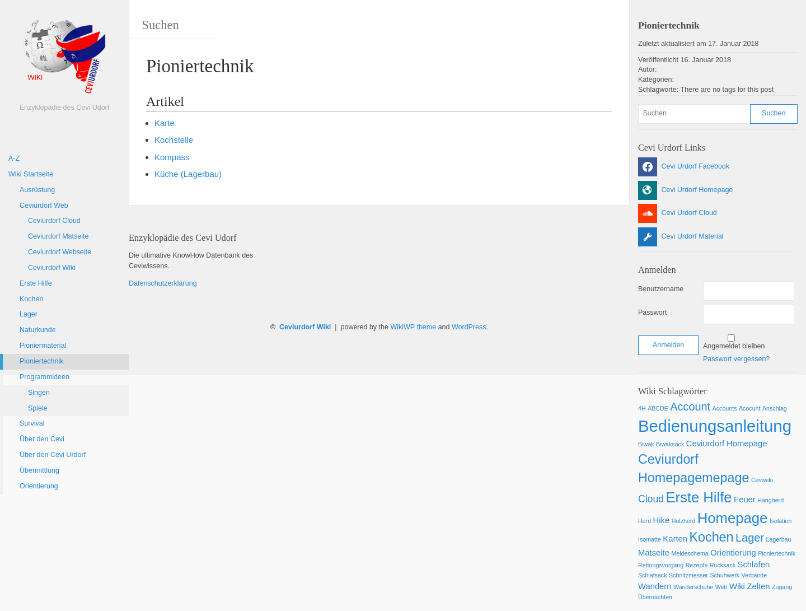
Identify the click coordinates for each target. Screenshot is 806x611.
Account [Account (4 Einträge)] (690, 406)
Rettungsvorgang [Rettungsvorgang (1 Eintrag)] (660, 565)
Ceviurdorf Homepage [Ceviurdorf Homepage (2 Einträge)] (726, 443)
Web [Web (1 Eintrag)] (721, 587)
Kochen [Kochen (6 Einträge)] (711, 537)
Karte (164, 123)
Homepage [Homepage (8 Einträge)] (732, 518)
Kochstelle (173, 139)
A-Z (14, 158)
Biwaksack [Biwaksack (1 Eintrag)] (670, 444)
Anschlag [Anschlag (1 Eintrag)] (774, 408)
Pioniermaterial (43, 345)
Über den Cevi (42, 439)
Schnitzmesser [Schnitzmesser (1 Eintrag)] (688, 575)
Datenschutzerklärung (163, 283)
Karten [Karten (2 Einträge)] (675, 538)
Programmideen (44, 377)
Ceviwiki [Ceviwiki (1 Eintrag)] (762, 480)
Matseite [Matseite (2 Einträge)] (653, 552)
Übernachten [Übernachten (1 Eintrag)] (655, 597)
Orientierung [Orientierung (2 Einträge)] (733, 552)
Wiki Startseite (30, 174)
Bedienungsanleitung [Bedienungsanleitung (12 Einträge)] (714, 426)
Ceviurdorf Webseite (59, 252)
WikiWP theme (413, 327)
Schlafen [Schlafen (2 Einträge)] (754, 564)
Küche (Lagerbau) (188, 174)
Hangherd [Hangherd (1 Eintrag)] (770, 500)
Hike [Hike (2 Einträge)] (661, 520)
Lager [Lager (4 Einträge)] (749, 537)
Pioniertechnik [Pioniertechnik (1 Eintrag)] (776, 553)
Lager (29, 314)
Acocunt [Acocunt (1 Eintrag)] (750, 408)
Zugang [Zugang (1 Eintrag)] (782, 587)
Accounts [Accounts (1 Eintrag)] (725, 408)
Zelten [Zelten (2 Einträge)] (758, 586)
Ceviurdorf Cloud (54, 221)
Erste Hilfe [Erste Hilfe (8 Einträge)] (699, 497)
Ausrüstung (37, 190)
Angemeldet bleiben (734, 346)
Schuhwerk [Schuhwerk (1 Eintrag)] (724, 575)
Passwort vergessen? (736, 359)
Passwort (652, 312)
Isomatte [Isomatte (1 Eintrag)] (649, 539)
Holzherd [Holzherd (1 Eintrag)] (684, 520)
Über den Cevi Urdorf (53, 455)
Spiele (38, 408)
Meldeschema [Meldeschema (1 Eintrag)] (689, 553)
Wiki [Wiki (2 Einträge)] (737, 586)
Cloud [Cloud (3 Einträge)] (651, 499)
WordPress (469, 327)
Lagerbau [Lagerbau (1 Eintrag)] (778, 539)
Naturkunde (38, 330)
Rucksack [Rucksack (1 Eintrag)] (722, 565)
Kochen (31, 299)
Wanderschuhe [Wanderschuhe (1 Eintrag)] (693, 587)
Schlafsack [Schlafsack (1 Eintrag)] (652, 575)
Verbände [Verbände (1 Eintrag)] (754, 575)
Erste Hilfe (36, 283)
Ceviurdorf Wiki (52, 268)
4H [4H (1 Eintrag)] (642, 408)
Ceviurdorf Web (44, 205)
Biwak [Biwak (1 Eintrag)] (646, 444)
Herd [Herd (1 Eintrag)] (644, 520)
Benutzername (660, 289)
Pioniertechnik (42, 361)
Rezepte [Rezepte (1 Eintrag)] (697, 565)
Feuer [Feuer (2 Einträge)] (745, 499)
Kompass (172, 157)
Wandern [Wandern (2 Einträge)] (655, 586)
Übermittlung (39, 470)
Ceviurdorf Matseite (58, 236)
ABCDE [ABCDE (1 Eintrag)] (658, 408)
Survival (32, 423)
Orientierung (39, 486)
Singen (39, 393)
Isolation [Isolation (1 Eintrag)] (781, 520)
